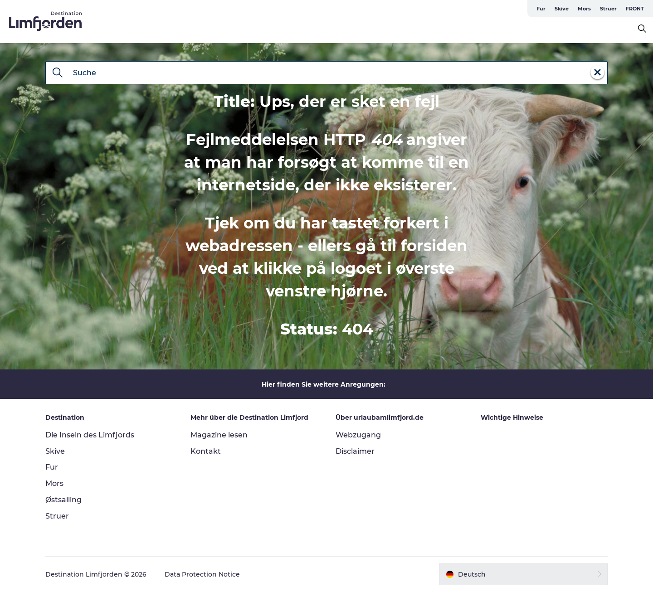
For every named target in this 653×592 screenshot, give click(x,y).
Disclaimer (355, 451)
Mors (584, 8)
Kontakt (205, 451)
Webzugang (358, 435)
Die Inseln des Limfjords (89, 435)
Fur (541, 8)
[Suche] (58, 73)
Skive (562, 8)
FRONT (635, 8)
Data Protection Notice (202, 574)
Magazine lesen (219, 435)
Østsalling (63, 499)
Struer (608, 8)
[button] (523, 574)
